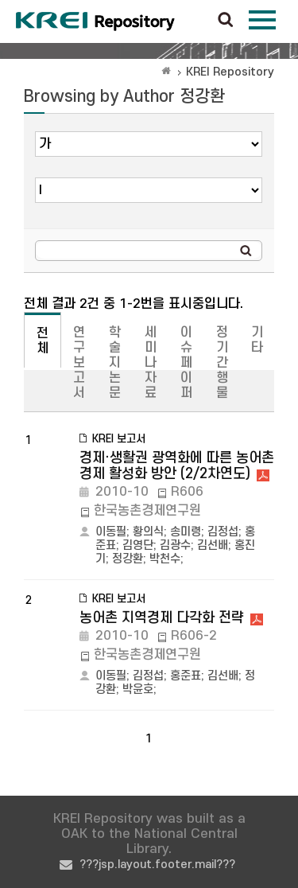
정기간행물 (222, 362)
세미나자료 (151, 362)
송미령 (185, 532)
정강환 (127, 559)
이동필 (110, 532)
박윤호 (137, 689)
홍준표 (185, 676)
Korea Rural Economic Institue (95, 21)
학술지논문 (115, 362)
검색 (226, 21)
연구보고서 (79, 362)
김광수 (175, 545)
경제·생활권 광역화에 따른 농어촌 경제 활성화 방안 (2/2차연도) (176, 465)
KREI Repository (230, 72)
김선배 (212, 545)
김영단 (137, 545)
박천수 (164, 559)
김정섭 (222, 532)
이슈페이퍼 (186, 362)
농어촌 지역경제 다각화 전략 (161, 617)
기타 (257, 340)
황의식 (148, 532)
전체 (42, 341)
